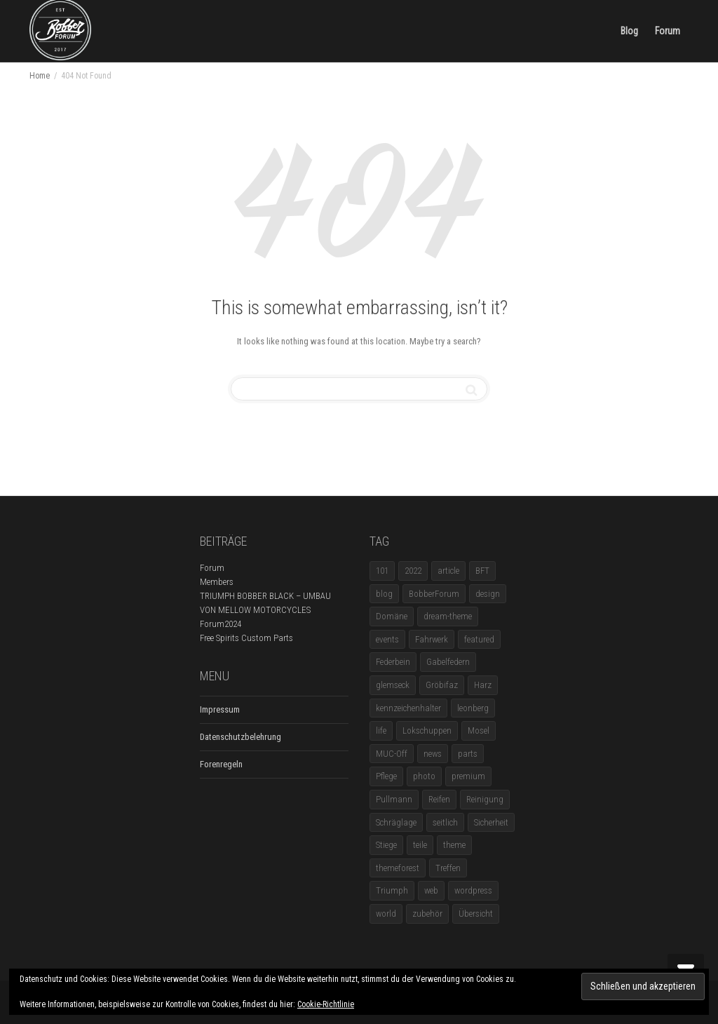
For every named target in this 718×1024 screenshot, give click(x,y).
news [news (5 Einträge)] (433, 753)
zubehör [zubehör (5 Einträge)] (427, 913)
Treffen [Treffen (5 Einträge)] (448, 868)
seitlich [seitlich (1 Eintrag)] (445, 822)
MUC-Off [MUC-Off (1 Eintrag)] (391, 753)
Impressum (220, 709)
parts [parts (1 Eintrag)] (467, 753)
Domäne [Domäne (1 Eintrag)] (391, 616)
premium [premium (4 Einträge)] (468, 776)
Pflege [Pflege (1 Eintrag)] (386, 776)
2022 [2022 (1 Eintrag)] (413, 570)
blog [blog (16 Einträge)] (384, 593)
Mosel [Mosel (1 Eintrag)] (478, 730)
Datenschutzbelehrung (240, 737)
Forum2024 (220, 624)
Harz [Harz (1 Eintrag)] (483, 685)
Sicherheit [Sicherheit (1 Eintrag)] (491, 822)
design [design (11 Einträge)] (487, 593)
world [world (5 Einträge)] (386, 913)
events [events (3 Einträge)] (387, 639)
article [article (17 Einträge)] (448, 570)
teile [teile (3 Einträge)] (420, 845)
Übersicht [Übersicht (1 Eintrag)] (476, 913)
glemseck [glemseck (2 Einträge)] (392, 685)
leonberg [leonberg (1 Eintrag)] (473, 708)
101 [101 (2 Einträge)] (382, 570)
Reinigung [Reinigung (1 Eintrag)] (484, 799)
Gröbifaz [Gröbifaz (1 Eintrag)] (442, 685)
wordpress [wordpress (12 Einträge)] (473, 890)
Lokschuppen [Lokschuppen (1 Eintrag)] (427, 730)
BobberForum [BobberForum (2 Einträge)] (434, 593)
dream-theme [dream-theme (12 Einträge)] (448, 616)
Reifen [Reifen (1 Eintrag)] (439, 799)
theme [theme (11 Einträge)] (454, 845)
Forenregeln (221, 764)
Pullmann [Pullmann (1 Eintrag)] (394, 799)
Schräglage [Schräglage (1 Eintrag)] (396, 822)
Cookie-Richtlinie (325, 1004)
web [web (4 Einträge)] (431, 890)
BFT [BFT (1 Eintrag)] (482, 570)
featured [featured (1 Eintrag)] (479, 639)
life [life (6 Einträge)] (381, 730)
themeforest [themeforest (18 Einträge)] (397, 868)
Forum (667, 30)
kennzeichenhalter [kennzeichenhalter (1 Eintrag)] (408, 708)
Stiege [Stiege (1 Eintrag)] (386, 845)
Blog (629, 30)
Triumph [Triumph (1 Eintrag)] (392, 890)
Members (216, 582)
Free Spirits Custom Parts (246, 638)
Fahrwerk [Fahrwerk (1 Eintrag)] (431, 639)
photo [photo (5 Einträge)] (424, 776)
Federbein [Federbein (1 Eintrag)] (393, 661)
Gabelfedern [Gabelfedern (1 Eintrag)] (448, 661)
